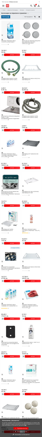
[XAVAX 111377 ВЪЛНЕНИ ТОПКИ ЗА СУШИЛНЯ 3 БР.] (31, 407)
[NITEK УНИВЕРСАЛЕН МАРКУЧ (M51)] (11, 68)
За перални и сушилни (30, 10)
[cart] (35, 5)
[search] (31, 5)
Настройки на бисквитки (21, 434)
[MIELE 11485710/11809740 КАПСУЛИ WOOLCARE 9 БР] (31, 294)
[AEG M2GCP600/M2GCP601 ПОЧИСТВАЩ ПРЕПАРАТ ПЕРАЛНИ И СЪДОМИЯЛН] (11, 181)
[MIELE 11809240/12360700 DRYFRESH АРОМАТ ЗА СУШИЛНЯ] (31, 369)
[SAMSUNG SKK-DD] (11, 407)
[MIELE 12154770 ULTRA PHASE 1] (11, 30)
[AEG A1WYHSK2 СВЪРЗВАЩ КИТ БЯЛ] (31, 181)
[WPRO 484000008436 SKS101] (11, 218)
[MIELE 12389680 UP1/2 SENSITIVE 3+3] (11, 294)
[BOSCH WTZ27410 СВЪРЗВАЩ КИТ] (31, 68)
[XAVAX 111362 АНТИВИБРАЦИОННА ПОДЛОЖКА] (11, 105)
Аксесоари (21, 10)
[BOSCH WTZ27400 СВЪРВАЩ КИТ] (31, 256)
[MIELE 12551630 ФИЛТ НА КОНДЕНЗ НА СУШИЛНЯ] (11, 331)
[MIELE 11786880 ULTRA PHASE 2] (11, 369)
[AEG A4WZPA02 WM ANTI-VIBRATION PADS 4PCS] (31, 30)
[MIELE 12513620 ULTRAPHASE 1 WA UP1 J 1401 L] (31, 218)
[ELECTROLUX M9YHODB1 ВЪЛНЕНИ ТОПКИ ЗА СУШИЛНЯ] (11, 256)
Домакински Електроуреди (12, 10)
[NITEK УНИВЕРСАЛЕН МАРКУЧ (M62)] (31, 105)
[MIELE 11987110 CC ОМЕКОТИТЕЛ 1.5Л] (31, 331)
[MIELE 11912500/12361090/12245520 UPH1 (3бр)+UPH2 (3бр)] (11, 143)
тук (25, 425)
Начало (3, 10)
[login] (38, 5)
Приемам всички (21, 428)
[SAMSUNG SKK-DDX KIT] (31, 143)
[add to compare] (3, 35)
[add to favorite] (3, 39)
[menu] (3, 5)
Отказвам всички (21, 431)
